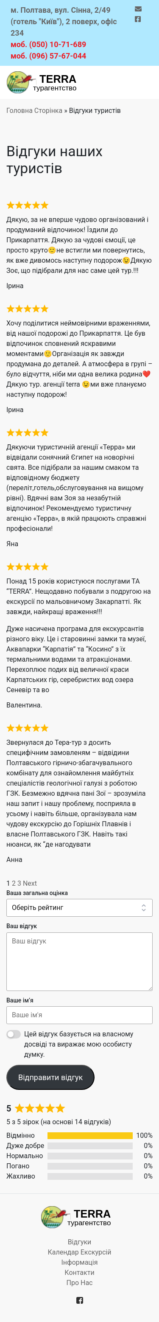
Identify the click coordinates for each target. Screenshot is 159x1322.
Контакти (79, 1273)
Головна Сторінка (34, 111)
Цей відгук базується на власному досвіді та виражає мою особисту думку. (78, 1044)
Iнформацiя (79, 1262)
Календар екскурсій (80, 1252)
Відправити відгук (50, 1077)
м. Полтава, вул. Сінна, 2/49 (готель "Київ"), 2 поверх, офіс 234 (64, 21)
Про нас (80, 1283)
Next (30, 883)
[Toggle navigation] (140, 82)
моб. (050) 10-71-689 (48, 44)
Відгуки (80, 1242)
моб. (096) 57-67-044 (48, 55)
